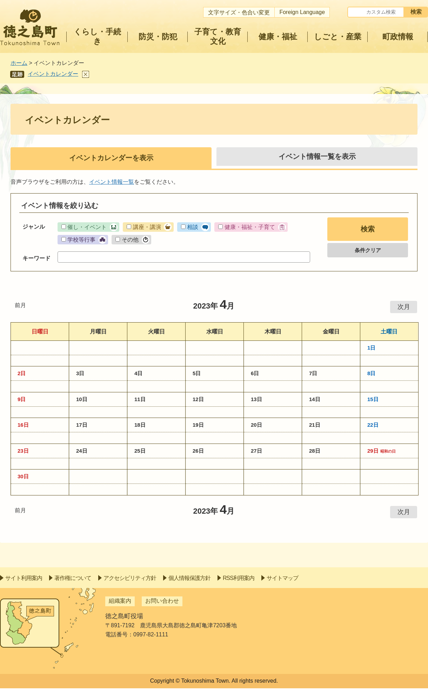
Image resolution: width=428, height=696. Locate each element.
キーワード (36, 258)
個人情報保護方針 (189, 578)
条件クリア (368, 250)
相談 (192, 227)
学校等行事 (81, 240)
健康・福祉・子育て (250, 227)
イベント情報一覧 (111, 182)
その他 (130, 240)
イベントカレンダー (53, 74)
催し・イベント (87, 227)
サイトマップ (282, 578)
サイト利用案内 (23, 578)
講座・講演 (147, 227)
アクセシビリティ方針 (129, 578)
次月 (403, 306)
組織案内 (120, 601)
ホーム (19, 63)
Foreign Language (302, 12)
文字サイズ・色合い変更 (239, 12)
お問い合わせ (162, 601)
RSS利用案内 (238, 578)
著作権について (72, 578)
